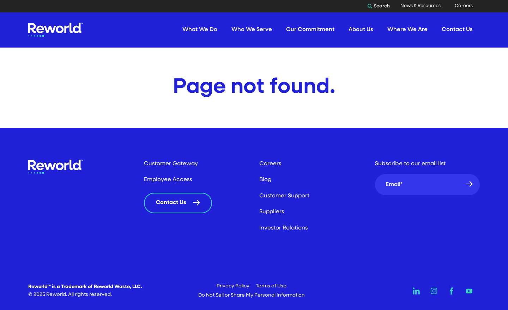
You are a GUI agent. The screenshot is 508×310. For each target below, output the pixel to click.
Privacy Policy (233, 286)
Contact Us (171, 202)
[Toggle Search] (380, 6)
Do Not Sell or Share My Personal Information (251, 295)
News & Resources (420, 6)
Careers (464, 6)
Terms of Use (271, 286)
